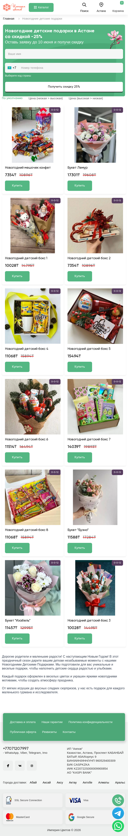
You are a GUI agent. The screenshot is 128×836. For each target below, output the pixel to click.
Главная (8, 18)
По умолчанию (12, 98)
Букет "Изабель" (17, 620)
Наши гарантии (52, 722)
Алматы (103, 782)
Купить (17, 185)
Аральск (120, 782)
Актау (73, 782)
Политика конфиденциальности (90, 722)
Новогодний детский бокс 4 (26, 349)
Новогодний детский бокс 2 (89, 258)
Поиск (84, 7)
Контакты (69, 732)
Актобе (87, 782)
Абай (33, 782)
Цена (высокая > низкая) (86, 98)
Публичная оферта (23, 732)
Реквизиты (49, 732)
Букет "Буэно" (78, 530)
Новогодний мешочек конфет (28, 167)
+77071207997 (16, 749)
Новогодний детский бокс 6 (26, 439)
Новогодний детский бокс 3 (89, 620)
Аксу (60, 782)
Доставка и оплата (23, 722)
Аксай (47, 782)
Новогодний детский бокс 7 (89, 439)
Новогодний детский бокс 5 (89, 349)
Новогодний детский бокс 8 (26, 530)
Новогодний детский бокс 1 (26, 258)
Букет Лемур (77, 167)
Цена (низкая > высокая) (46, 98)
